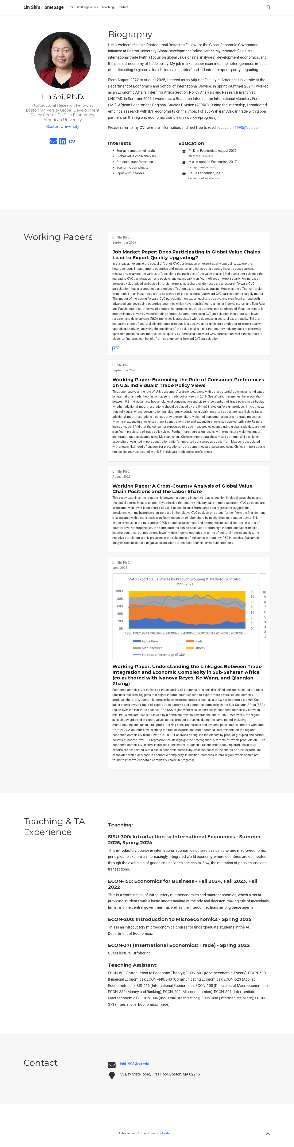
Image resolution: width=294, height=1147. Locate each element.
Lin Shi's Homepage (44, 7)
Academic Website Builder (154, 1133)
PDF (116, 348)
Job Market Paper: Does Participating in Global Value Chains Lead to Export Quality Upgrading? (186, 254)
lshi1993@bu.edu (243, 127)
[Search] (268, 7)
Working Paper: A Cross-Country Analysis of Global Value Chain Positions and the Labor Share (182, 488)
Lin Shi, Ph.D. (121, 237)
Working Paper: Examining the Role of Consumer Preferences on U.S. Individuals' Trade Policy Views (188, 382)
